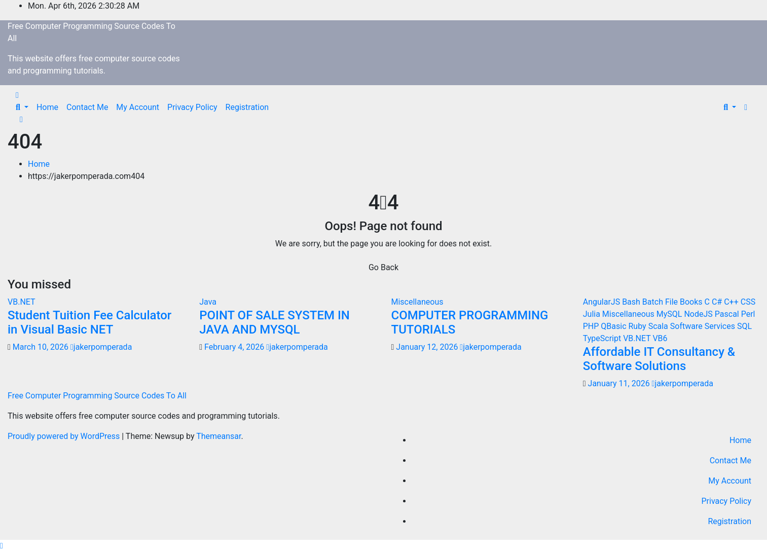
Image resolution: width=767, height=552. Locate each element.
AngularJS (602, 302)
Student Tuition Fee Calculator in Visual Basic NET (89, 322)
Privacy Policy (192, 107)
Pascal (728, 314)
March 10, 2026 (41, 347)
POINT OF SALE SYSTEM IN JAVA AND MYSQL (274, 322)
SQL (744, 326)
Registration (247, 107)
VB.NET (21, 302)
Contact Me (87, 107)
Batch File (661, 302)
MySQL (670, 314)
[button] (22, 107)
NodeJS (699, 314)
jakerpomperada (101, 347)
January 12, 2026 (428, 347)
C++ (732, 302)
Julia (592, 314)
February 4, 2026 (235, 347)
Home (47, 107)
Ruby (638, 326)
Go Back (383, 267)
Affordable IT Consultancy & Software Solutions (659, 359)
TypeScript (603, 338)
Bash (632, 302)
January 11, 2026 (620, 383)
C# (718, 302)
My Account (137, 107)
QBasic (614, 326)
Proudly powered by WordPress (65, 436)
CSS (748, 302)
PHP (592, 326)
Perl (748, 314)
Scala (659, 326)
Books (692, 302)
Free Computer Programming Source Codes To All (97, 395)
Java (207, 302)
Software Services (703, 326)
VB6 (659, 338)
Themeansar (218, 436)
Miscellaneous (417, 302)
